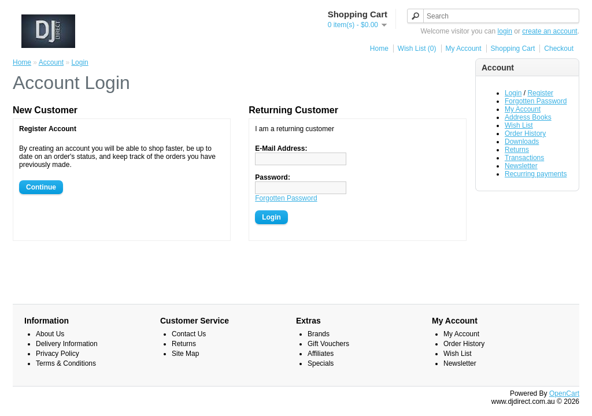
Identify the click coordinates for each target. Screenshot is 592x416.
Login (513, 93)
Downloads (522, 142)
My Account (464, 48)
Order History (525, 133)
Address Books (528, 117)
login (505, 31)
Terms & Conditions (66, 363)
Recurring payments (536, 174)
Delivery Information (67, 344)
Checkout (559, 48)
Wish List (519, 125)
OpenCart (564, 393)
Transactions (524, 158)
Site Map (185, 354)
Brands (319, 334)
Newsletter (521, 166)
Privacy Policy (57, 354)
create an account (549, 31)
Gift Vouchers (328, 344)
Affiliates (321, 354)
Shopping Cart (513, 48)
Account (51, 62)
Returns (517, 150)
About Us (50, 334)
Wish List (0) (417, 48)
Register (540, 93)
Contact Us (189, 334)
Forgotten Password (536, 101)
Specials (321, 363)
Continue (41, 187)
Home (379, 48)
